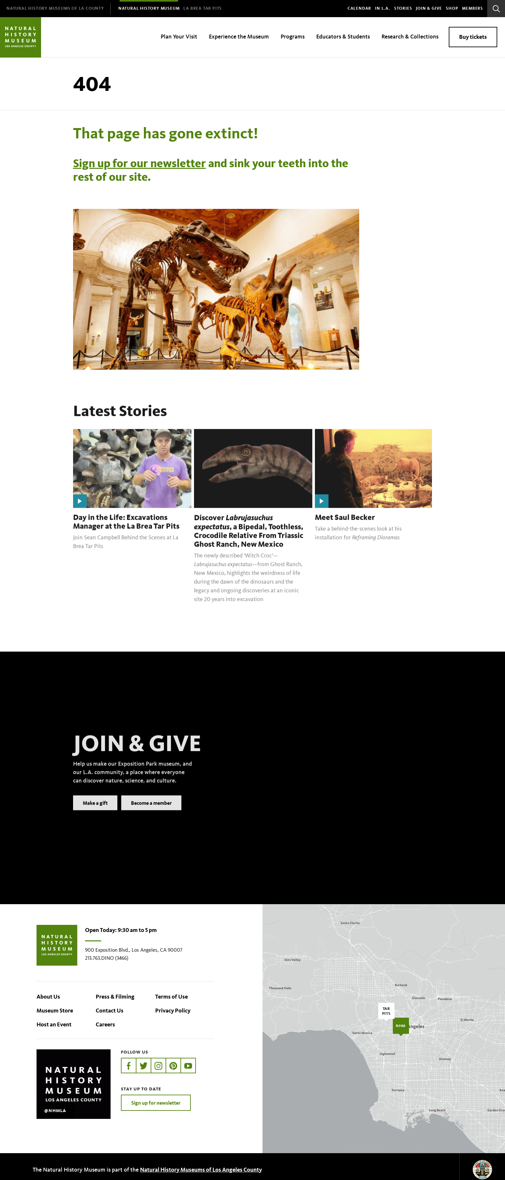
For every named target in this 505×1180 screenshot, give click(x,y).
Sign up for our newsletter (139, 163)
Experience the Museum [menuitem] (239, 36)
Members (472, 8)
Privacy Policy (172, 1010)
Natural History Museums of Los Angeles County (201, 1169)
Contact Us (110, 1010)
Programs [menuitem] (293, 36)
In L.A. (382, 8)
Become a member (151, 812)
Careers (105, 1024)
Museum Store (55, 1010)
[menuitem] (55, 8)
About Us (48, 996)
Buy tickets (473, 36)
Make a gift (95, 812)
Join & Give (429, 8)
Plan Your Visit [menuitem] (179, 36)
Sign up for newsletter (155, 1102)
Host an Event (54, 1024)
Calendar (359, 8)
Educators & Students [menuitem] (343, 36)
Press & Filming (115, 996)
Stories (403, 8)
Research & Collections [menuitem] (409, 36)
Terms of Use (171, 996)
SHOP (452, 8)
